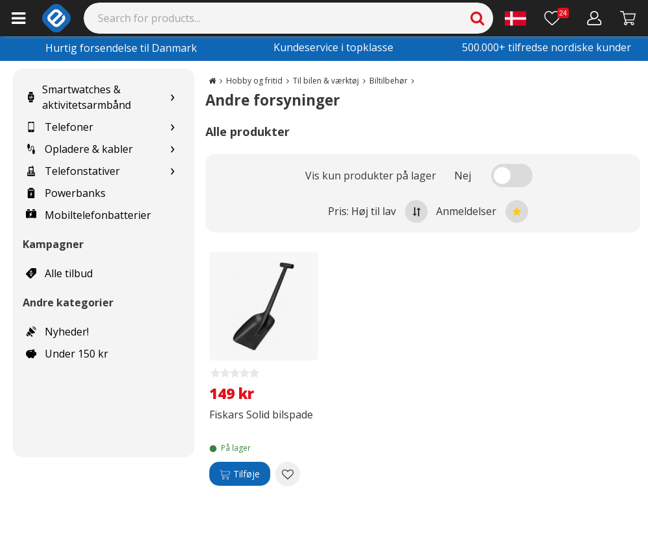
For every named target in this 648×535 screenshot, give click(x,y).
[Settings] (515, 18)
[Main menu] (18, 18)
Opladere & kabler (79, 149)
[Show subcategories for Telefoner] (172, 127)
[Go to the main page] (212, 80)
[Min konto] (594, 18)
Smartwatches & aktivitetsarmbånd (78, 97)
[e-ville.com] (56, 18)
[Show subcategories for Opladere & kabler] (172, 149)
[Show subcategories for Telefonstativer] (172, 171)
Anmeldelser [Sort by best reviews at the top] (482, 211)
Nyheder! (57, 331)
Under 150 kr (67, 353)
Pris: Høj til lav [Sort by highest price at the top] (378, 211)
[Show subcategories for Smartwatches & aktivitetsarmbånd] (172, 97)
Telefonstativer (73, 171)
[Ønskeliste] (556, 18)
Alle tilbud (59, 273)
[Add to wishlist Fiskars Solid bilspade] (287, 474)
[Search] (289, 18)
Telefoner (59, 127)
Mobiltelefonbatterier (88, 215)
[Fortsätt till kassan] (628, 18)
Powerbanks (66, 193)
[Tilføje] (239, 474)
